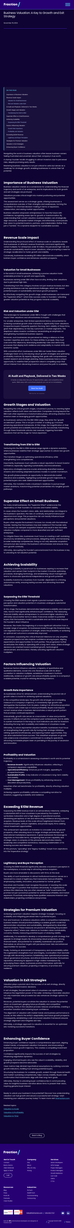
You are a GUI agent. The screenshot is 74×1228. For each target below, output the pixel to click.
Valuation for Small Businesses (17, 100)
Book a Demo (8, 1165)
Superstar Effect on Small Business (17, 116)
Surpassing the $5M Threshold (17, 122)
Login (8, 1175)
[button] (67, 4)
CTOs (52, 1181)
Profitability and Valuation (15, 131)
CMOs (53, 1178)
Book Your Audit (37, 388)
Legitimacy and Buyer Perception (18, 137)
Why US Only (31, 1168)
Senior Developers (57, 1162)
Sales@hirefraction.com (34, 1213)
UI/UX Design (55, 1165)
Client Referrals (9, 1168)
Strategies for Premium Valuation (16, 141)
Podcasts (7, 1198)
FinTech (29, 1190)
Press (5, 1193)
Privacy (68, 1221)
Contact (6, 1162)
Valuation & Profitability (14, 1113)
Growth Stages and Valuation (15, 110)
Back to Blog (37, 1135)
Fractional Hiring (32, 1195)
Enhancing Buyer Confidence (15, 147)
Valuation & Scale (11, 1109)
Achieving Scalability (13, 119)
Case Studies (8, 1201)
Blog (5, 1190)
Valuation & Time (11, 1116)
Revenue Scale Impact (13, 97)
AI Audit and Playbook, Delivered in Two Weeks (21, 107)
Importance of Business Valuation (17, 94)
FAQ (28, 1162)
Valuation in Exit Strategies (15, 144)
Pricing (29, 1170)
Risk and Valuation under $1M (17, 103)
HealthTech (31, 1193)
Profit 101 (6, 1195)
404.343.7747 (50, 1213)
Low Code (54, 1176)
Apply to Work (8, 1170)
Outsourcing (31, 1198)
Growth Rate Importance (15, 128)
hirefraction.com (62, 1098)
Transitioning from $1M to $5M (17, 113)
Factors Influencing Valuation (15, 125)
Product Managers (57, 1170)
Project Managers (56, 1168)
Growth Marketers (57, 1173)
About (29, 1165)
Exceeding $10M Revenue (14, 134)
